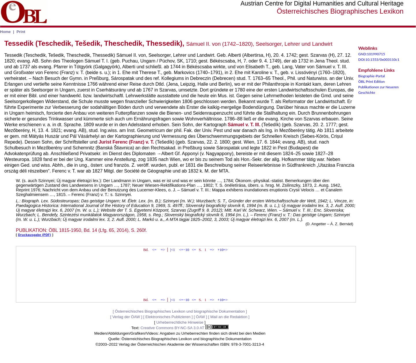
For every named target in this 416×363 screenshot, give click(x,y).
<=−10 (184, 250)
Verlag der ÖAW (126, 317)
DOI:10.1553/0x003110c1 (379, 59)
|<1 (172, 250)
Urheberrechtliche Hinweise (179, 322)
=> (163, 250)
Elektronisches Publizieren (167, 317)
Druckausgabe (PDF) (34, 234)
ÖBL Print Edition (371, 81)
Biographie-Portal (371, 76)
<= (154, 250)
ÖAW (200, 317)
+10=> (223, 250)
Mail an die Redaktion (228, 317)
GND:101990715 (371, 54)
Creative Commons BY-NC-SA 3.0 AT (184, 328)
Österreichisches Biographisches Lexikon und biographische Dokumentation (180, 311)
